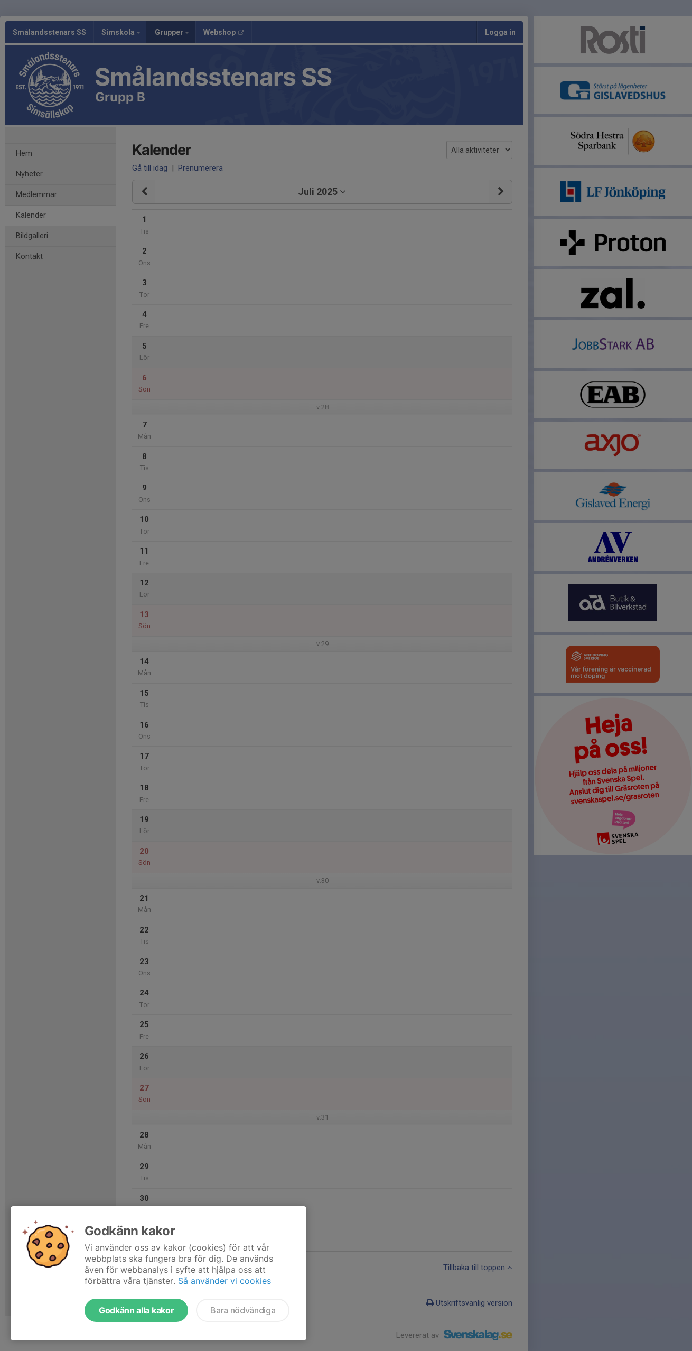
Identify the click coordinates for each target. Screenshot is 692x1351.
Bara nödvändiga (242, 1310)
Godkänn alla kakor (136, 1310)
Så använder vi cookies (224, 1280)
